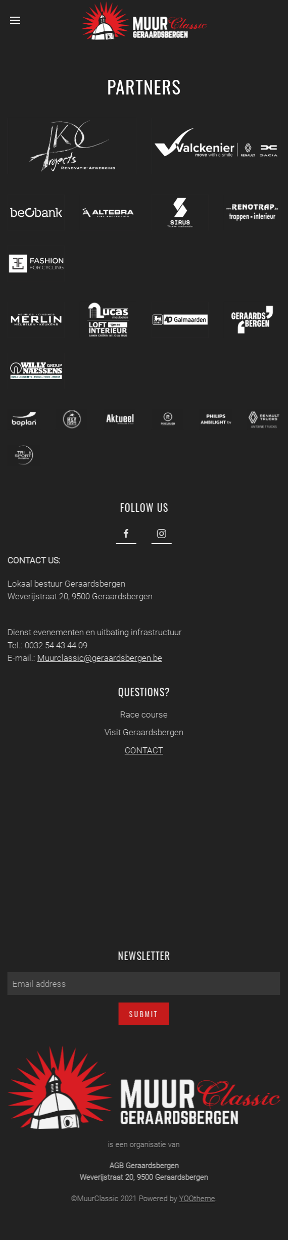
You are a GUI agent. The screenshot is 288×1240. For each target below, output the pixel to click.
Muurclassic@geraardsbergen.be (98, 658)
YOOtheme (195, 1198)
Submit (142, 1014)
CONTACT (142, 750)
